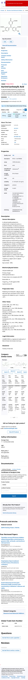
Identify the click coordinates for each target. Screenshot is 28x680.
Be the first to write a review (11, 651)
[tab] (4, 10)
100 (15, 142)
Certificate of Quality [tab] (16, 469)
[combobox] (14, 485)
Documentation (5, 62)
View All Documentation (9, 45)
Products (2, 10)
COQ (11, 42)
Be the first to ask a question (10, 638)
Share (24, 84)
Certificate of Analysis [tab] (6, 469)
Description (4, 53)
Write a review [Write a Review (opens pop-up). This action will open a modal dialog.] (4, 99)
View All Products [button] (14, 432)
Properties (4, 50)
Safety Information (6, 60)
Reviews (3, 80)
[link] (4, 676)
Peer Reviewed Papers (4, 72)
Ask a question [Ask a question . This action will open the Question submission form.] (13, 99)
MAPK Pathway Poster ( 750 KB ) (10, 527)
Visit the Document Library (9, 513)
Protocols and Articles (4, 66)
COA (5, 42)
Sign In (3, 106)
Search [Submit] (14, 496)
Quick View (7, 372)
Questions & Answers (4, 77)
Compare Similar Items (6, 56)
